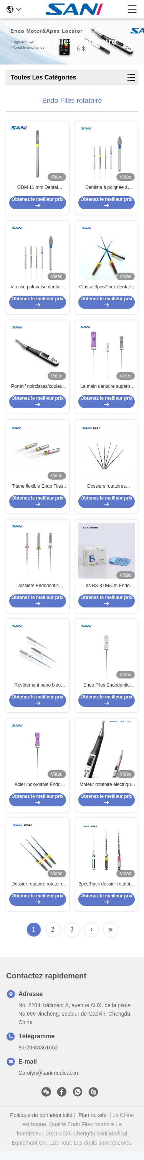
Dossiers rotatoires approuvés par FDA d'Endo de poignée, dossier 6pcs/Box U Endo (106, 491)
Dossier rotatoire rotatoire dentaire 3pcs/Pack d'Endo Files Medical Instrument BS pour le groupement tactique (37, 893)
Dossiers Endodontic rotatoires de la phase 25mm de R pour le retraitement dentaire (37, 591)
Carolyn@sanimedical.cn (48, 1082)
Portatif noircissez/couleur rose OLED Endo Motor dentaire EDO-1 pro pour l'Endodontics (37, 390)
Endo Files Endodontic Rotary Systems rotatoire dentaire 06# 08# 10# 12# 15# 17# (106, 692)
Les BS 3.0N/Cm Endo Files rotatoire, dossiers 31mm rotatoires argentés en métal (106, 591)
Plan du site (92, 1124)
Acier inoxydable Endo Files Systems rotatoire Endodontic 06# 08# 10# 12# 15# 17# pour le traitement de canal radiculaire (38, 792)
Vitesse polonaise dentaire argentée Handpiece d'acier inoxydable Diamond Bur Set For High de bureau (38, 289)
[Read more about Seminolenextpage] (91, 938)
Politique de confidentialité (41, 1124)
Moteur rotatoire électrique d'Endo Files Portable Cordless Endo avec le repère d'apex (106, 792)
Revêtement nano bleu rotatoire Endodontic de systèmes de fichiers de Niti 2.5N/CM (38, 692)
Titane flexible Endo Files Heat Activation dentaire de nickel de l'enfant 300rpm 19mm (37, 491)
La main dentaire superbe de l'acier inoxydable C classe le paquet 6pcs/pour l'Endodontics (106, 390)
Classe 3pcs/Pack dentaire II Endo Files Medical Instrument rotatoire (106, 289)
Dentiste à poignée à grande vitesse (106, 189)
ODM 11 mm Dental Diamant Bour (37, 189)
